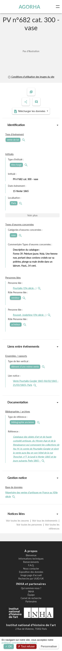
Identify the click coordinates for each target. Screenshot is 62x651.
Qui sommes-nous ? (31, 588)
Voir (32, 215)
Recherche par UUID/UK (31, 578)
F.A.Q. (31, 565)
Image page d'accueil (31, 575)
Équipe (31, 595)
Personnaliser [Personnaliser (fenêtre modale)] (49, 646)
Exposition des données (31, 572)
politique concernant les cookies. (20, 642)
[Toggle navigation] (58, 6)
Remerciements (31, 562)
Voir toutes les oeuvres (18, 520)
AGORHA (29, 7)
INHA (31, 591)
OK (8, 646)
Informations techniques (31, 559)
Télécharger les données (30, 111)
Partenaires (31, 601)
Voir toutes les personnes (29, 524)
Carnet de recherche (31, 598)
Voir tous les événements (45, 520)
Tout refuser (26, 646)
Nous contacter (31, 569)
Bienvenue (31, 555)
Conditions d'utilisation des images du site (31, 76)
